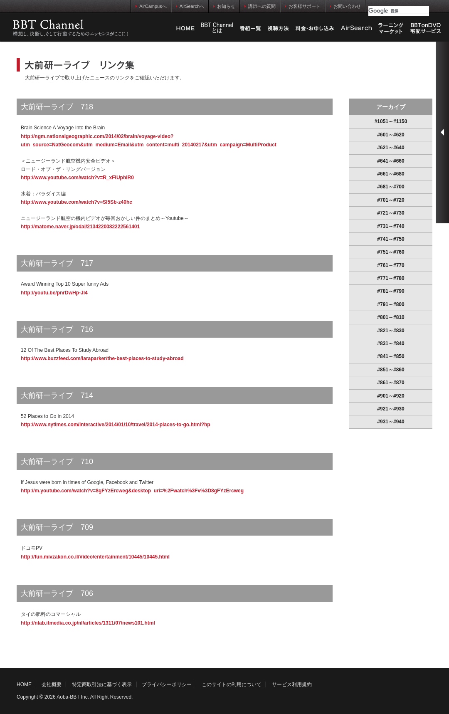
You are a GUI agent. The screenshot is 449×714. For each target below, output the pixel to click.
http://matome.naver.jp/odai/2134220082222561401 (80, 227)
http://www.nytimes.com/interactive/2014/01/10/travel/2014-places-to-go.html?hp (115, 424)
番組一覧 (250, 28)
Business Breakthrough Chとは (217, 28)
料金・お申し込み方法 (314, 28)
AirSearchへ (190, 6)
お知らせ (224, 6)
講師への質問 (260, 6)
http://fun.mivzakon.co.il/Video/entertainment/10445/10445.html (95, 557)
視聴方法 (278, 28)
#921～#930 (390, 409)
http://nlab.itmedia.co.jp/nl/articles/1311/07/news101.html (88, 623)
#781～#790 (390, 291)
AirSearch (356, 28)
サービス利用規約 (292, 684)
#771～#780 (390, 278)
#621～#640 (390, 148)
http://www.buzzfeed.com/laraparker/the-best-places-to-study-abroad (102, 358)
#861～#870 (390, 382)
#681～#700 (390, 187)
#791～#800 (390, 304)
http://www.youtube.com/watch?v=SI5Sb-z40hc (76, 202)
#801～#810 (390, 317)
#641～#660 (390, 161)
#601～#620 (390, 135)
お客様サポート (303, 6)
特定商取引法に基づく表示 (102, 684)
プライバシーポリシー (167, 684)
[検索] (398, 11)
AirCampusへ (151, 6)
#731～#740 (390, 226)
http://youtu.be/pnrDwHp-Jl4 (54, 293)
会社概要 (52, 684)
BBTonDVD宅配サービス (426, 28)
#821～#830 (390, 331)
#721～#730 (390, 213)
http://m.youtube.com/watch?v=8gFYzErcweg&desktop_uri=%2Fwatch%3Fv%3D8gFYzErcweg (132, 491)
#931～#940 (390, 422)
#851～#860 (390, 370)
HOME (185, 28)
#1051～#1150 (391, 121)
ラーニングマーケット (390, 28)
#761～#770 (390, 265)
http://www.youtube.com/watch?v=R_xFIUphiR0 (77, 177)
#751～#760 (390, 252)
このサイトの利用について (232, 684)
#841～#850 (390, 356)
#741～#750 (390, 239)
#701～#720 (390, 200)
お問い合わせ (345, 6)
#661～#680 (390, 174)
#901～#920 (390, 396)
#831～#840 (390, 343)
